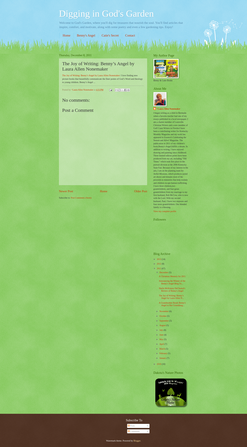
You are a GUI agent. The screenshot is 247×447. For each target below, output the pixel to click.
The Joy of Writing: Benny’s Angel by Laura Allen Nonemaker (91, 75)
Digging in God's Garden (106, 13)
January (163, 358)
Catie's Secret (110, 35)
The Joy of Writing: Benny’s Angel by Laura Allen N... (171, 296)
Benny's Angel (86, 35)
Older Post (140, 191)
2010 (159, 364)
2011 (159, 268)
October (163, 316)
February (163, 353)
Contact (130, 35)
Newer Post (66, 191)
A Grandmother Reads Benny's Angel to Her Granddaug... (172, 304)
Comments (134, 431)
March (162, 349)
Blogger (136, 441)
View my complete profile (164, 211)
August (162, 325)
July (161, 330)
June (161, 335)
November (164, 311)
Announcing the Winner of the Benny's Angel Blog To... (172, 282)
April (162, 344)
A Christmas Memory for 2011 (172, 276)
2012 (159, 264)
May (161, 339)
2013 (159, 259)
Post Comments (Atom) (81, 198)
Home (66, 35)
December (164, 272)
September (164, 321)
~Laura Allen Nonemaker (168, 109)
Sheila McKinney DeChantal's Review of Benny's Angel (172, 289)
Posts (131, 426)
